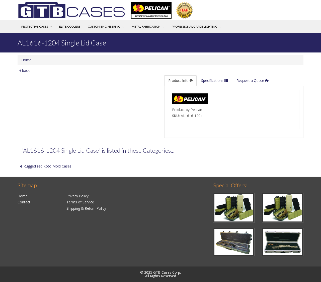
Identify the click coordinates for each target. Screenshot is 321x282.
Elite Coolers (69, 26)
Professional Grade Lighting (194, 26)
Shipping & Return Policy (86, 208)
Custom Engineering (104, 26)
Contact (24, 202)
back (24, 70)
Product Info (180, 80)
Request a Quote (252, 80)
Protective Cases (34, 26)
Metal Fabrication (146, 26)
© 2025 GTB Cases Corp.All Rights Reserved (160, 274)
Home (26, 60)
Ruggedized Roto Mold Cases (44, 166)
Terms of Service (80, 202)
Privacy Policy (77, 196)
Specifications (214, 80)
